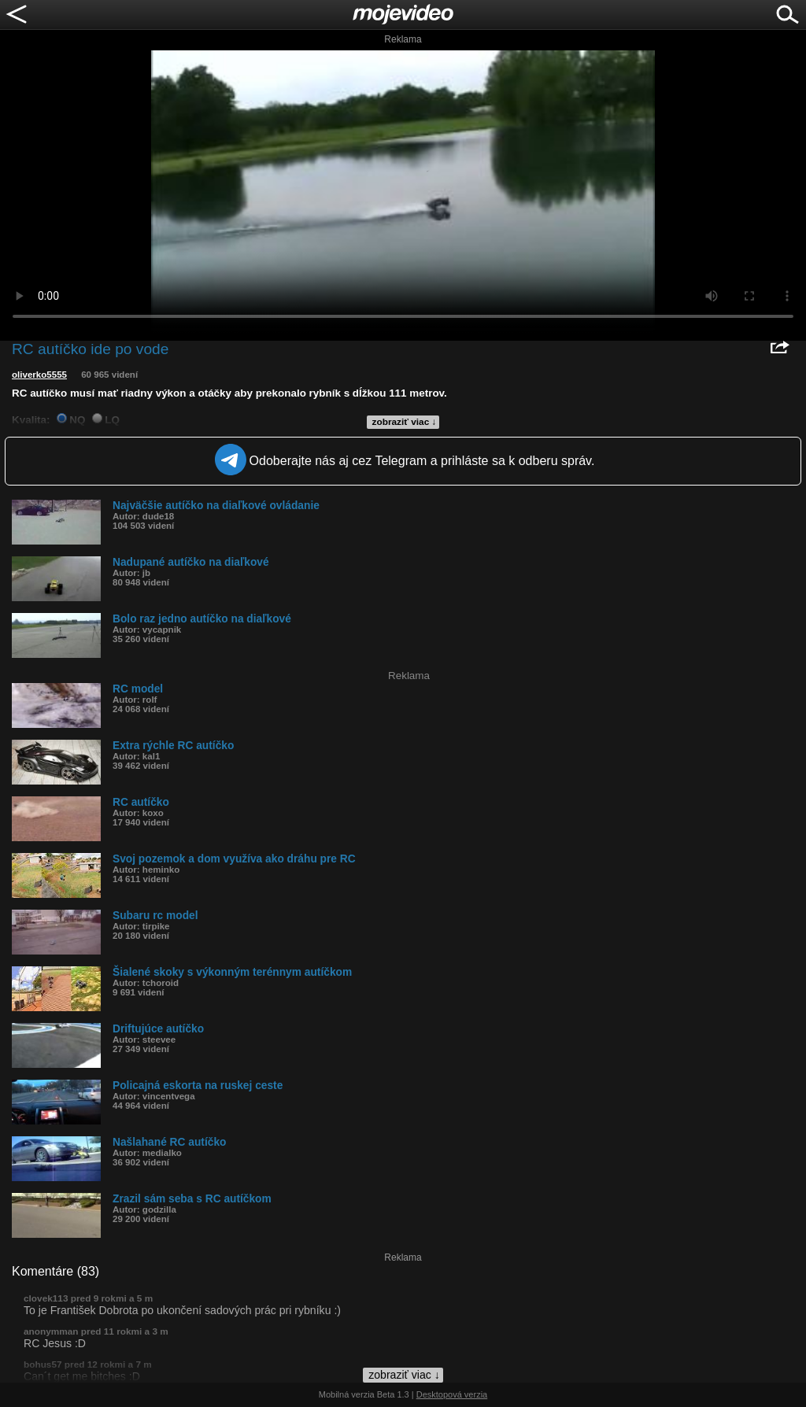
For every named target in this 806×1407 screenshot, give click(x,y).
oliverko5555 (39, 374)
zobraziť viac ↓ (404, 421)
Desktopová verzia (452, 1394)
